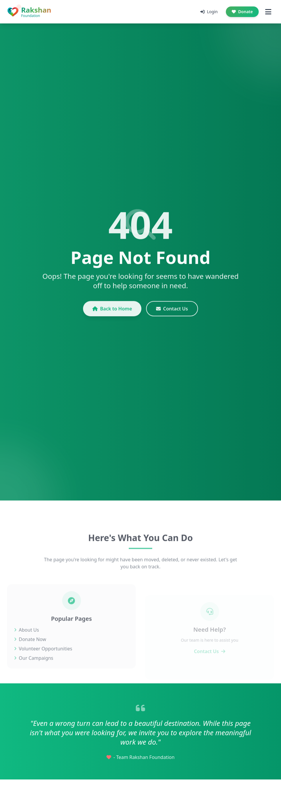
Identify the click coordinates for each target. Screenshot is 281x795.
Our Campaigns (33, 666)
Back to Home (112, 312)
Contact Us (172, 312)
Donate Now (30, 648)
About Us (26, 638)
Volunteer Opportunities (43, 657)
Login (209, 11)
